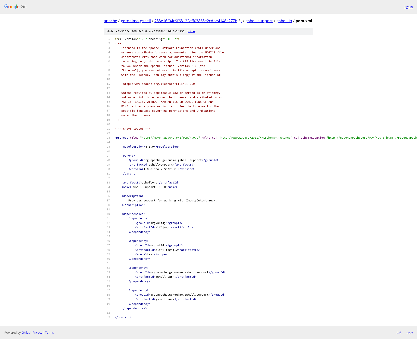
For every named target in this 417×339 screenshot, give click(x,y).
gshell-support (259, 20)
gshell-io (284, 20)
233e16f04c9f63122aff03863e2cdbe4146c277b (195, 20)
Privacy (37, 332)
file (191, 31)
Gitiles (26, 332)
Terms (49, 332)
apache (110, 20)
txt (399, 332)
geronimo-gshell (136, 20)
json (409, 332)
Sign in (408, 7)
